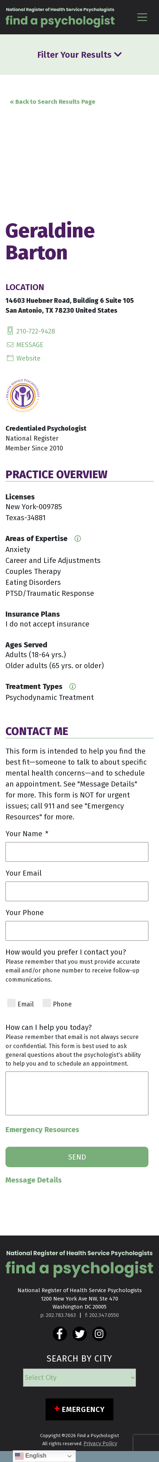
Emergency (83, 1409)
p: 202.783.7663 (58, 1315)
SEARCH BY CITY (79, 1359)
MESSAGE (24, 345)
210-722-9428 (30, 331)
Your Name (27, 833)
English (30, 1456)
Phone (62, 1004)
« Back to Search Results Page (52, 101)
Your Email (23, 873)
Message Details (33, 1180)
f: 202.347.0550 (102, 1315)
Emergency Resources (42, 1129)
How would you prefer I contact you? (65, 952)
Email (26, 1004)
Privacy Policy (100, 1443)
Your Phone (24, 912)
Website (22, 358)
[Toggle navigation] (142, 17)
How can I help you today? (48, 1027)
